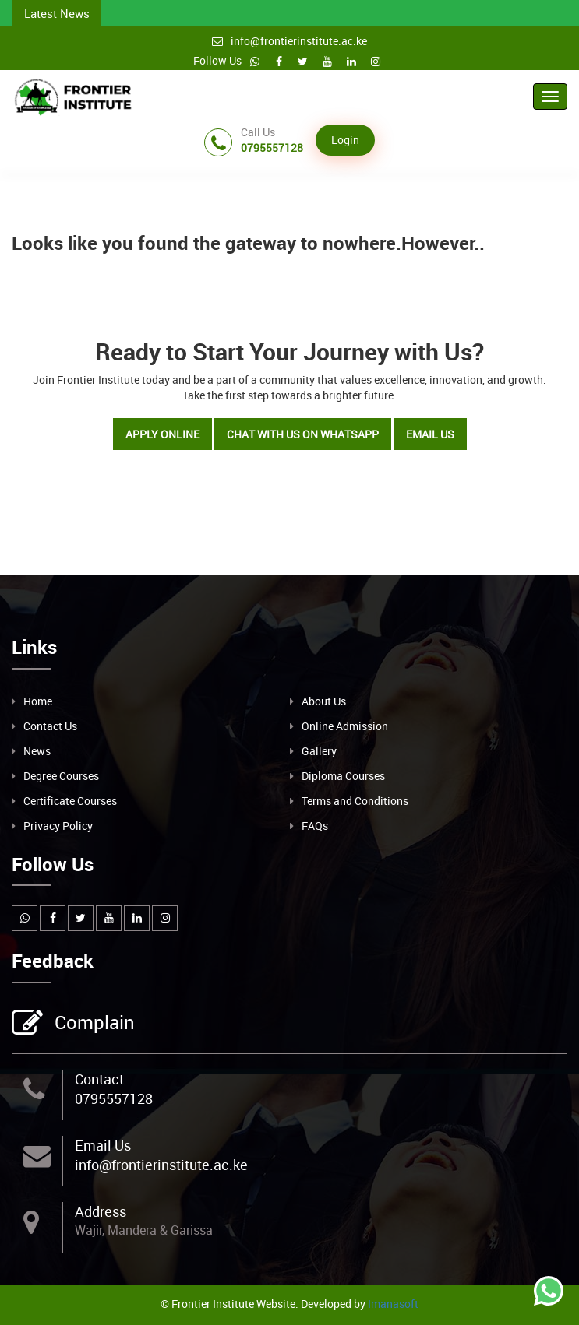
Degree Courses (61, 775)
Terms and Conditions (355, 800)
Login (345, 139)
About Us (324, 701)
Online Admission (345, 726)
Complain (93, 1024)
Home (37, 701)
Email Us (430, 434)
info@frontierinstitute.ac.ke (289, 40)
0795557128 (114, 1098)
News (37, 750)
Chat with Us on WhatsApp (303, 434)
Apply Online (162, 434)
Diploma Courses (343, 775)
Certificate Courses (70, 800)
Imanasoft (393, 1303)
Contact (99, 1079)
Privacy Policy (58, 825)
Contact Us (50, 726)
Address (100, 1211)
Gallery (319, 750)
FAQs (315, 825)
